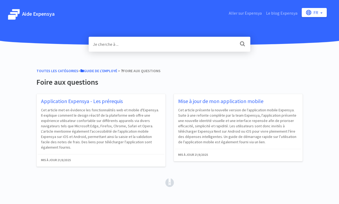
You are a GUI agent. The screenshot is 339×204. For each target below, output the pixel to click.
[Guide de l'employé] (98, 70)
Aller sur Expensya (245, 13)
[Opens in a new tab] (169, 182)
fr (312, 12)
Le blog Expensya (281, 13)
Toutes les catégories (57, 70)
